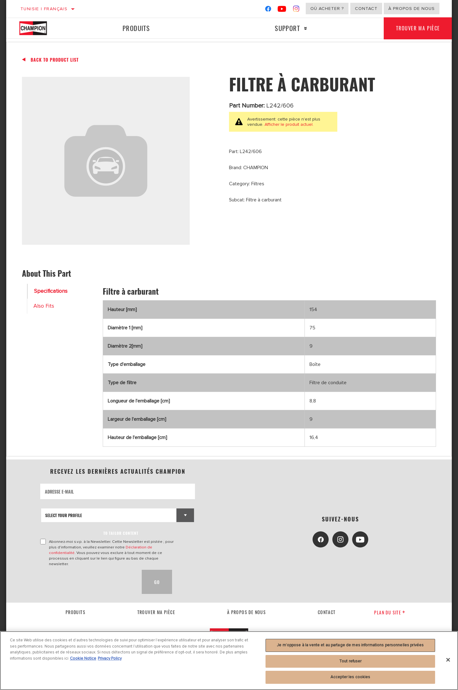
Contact (366, 8)
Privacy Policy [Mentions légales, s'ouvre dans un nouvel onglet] (110, 658)
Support (287, 28)
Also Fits (43, 306)
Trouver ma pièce (418, 28)
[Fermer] (448, 660)
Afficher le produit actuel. (288, 124)
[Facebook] (268, 10)
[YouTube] (282, 10)
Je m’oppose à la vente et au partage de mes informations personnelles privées (350, 645)
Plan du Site (389, 612)
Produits (136, 28)
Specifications (50, 291)
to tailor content (120, 533)
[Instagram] (296, 10)
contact (327, 612)
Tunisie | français (43, 8)
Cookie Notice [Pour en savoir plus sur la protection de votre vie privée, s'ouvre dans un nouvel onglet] (83, 658)
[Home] (39, 28)
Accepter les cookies (350, 677)
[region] (229, 660)
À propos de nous (411, 8)
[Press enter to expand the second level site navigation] (305, 28)
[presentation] (87, 582)
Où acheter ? (327, 8)
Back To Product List (55, 60)
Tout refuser (350, 661)
